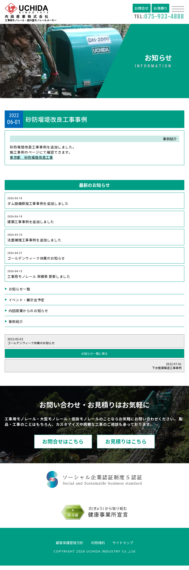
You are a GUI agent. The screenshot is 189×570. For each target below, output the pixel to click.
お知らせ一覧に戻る (94, 357)
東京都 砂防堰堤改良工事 (32, 158)
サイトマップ (127, 547)
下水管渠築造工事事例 (94, 369)
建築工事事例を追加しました (31, 221)
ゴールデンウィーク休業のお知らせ (36, 258)
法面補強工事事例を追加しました (35, 239)
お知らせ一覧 (20, 292)
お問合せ (142, 8)
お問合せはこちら (56, 445)
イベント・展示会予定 (27, 303)
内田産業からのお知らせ (29, 314)
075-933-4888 (157, 16)
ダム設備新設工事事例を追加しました (38, 202)
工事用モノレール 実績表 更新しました (39, 277)
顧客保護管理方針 (66, 547)
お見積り (161, 8)
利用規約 (98, 547)
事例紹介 (16, 325)
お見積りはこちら (132, 445)
